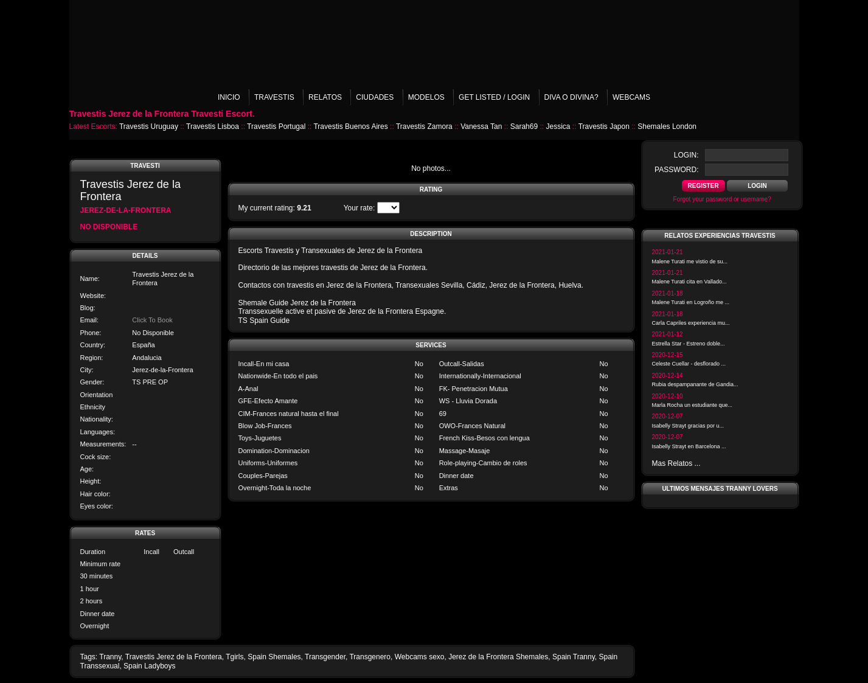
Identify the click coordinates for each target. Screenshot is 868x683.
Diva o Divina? (571, 97)
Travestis (274, 97)
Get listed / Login (494, 97)
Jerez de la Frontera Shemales (498, 657)
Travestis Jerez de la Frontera (173, 657)
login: (686, 155)
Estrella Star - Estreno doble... (688, 344)
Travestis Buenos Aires (350, 126)
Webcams (631, 97)
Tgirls (234, 657)
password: (676, 169)
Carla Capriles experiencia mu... (691, 323)
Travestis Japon (604, 126)
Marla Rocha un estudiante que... (692, 405)
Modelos (426, 97)
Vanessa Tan (481, 126)
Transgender (325, 657)
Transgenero (370, 657)
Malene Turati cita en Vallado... (689, 282)
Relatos (325, 97)
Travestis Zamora (424, 126)
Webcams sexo (420, 657)
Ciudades (375, 97)
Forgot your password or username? (722, 199)
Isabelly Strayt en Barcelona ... (689, 446)
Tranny (110, 657)
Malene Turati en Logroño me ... (691, 302)
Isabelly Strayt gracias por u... (688, 426)
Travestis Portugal (276, 126)
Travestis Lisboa (212, 126)
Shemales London (666, 126)
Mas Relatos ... (676, 463)
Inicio (229, 97)
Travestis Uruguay (148, 126)
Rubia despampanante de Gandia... (695, 384)
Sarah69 (524, 126)
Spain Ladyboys (149, 666)
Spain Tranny (573, 657)
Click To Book (152, 320)
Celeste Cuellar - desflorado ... (689, 364)
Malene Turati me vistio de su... (690, 261)
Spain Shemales (274, 657)
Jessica (558, 126)
